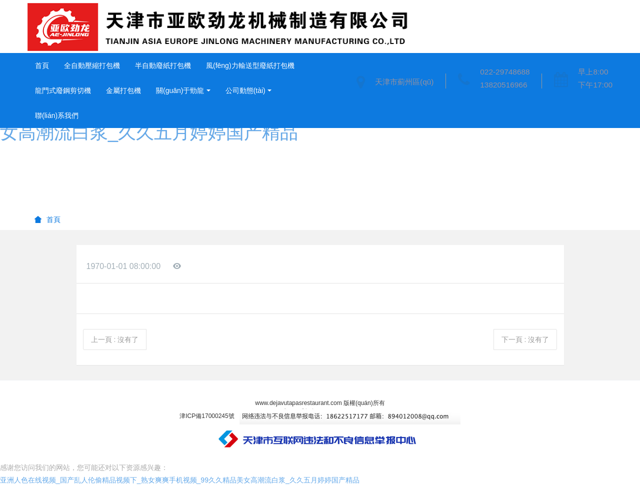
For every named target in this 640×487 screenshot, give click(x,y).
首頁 (42, 66)
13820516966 (503, 84)
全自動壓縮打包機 (92, 66)
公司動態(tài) (246, 90)
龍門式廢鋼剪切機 (63, 90)
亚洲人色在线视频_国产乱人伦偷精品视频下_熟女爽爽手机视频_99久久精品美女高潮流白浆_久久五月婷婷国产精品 (180, 480)
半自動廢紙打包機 (163, 66)
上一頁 (115, 340)
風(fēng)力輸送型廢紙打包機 (250, 66)
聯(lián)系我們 (56, 116)
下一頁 (526, 340)
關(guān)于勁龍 (180, 90)
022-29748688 (505, 72)
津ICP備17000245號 (207, 416)
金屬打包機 (123, 90)
